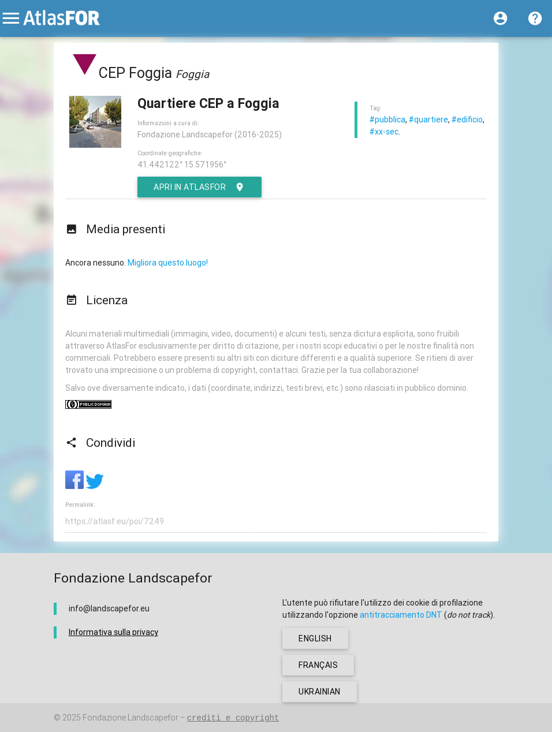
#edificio (467, 119)
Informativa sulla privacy (113, 632)
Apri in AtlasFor (199, 187)
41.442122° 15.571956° (181, 164)
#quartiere (428, 119)
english (315, 638)
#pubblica (387, 119)
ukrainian (320, 691)
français (318, 665)
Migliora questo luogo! (168, 262)
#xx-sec (384, 131)
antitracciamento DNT (401, 615)
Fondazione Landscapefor (130, 717)
